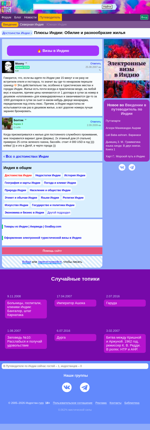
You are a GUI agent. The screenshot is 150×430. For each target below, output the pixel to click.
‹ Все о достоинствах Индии (26, 156)
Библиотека (131, 402)
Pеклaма (101, 402)
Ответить (96, 63)
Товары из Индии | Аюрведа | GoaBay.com (32, 226)
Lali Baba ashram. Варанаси (123, 135)
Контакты (116, 402)
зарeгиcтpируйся (50, 261)
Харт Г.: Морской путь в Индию (125, 156)
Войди (26, 261)
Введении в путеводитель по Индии (128, 109)
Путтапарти (113, 120)
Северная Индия (32, 24)
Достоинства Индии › (17, 33)
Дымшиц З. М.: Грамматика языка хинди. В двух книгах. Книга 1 (123, 145)
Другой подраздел (58, 212)
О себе (17, 127)
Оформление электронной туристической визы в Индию (42, 237)
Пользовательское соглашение (72, 402)
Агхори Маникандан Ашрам (123, 128)
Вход (144, 17)
